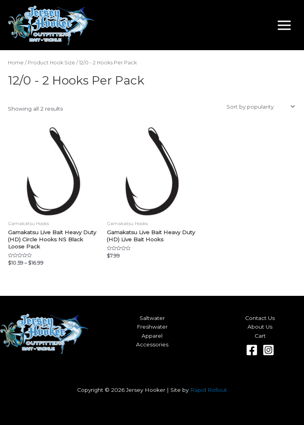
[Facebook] (252, 350)
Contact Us (260, 318)
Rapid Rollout (208, 390)
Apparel (152, 336)
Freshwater (152, 326)
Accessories (152, 344)
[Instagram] (268, 350)
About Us (259, 326)
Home (16, 63)
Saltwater (152, 318)
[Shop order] (260, 107)
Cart (260, 336)
